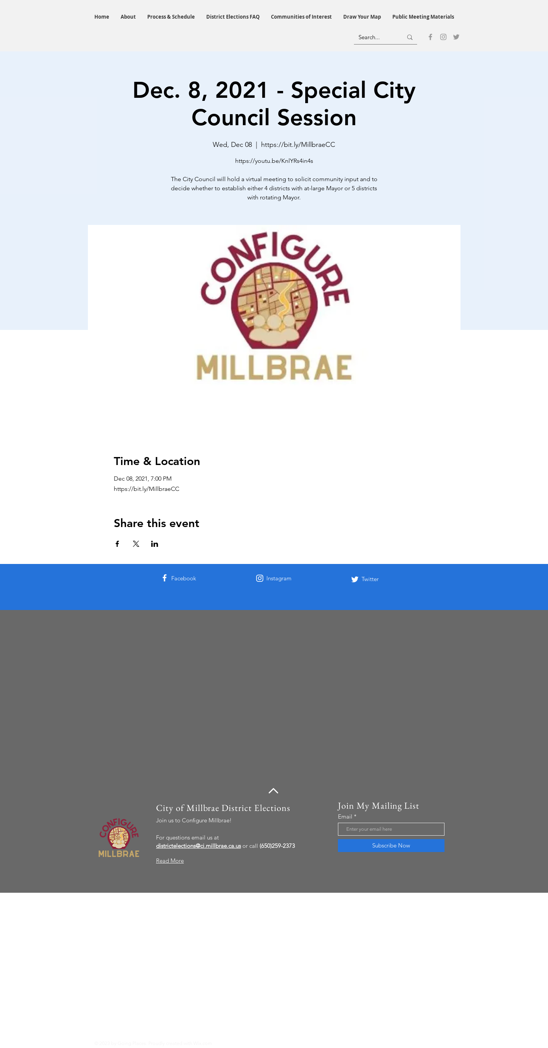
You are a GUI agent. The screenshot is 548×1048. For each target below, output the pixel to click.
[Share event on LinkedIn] (154, 544)
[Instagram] (443, 37)
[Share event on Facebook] (117, 544)
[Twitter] (456, 37)
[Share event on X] (136, 544)
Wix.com (202, 1043)
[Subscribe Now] (391, 845)
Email (345, 816)
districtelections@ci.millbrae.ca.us (198, 845)
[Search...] (374, 37)
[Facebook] (430, 37)
